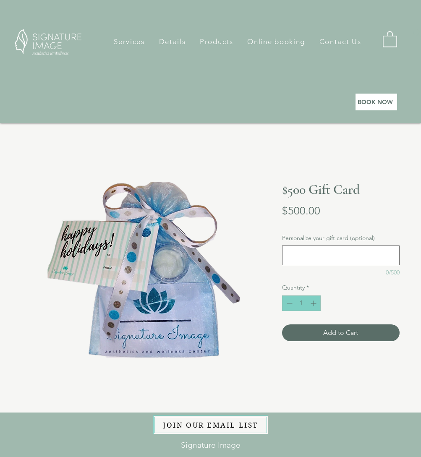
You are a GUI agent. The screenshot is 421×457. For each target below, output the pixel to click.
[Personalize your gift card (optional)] (340, 255)
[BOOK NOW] (376, 102)
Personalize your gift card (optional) (328, 238)
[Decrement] (288, 303)
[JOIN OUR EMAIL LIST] (210, 424)
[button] (129, 41)
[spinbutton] (301, 303)
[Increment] (314, 303)
